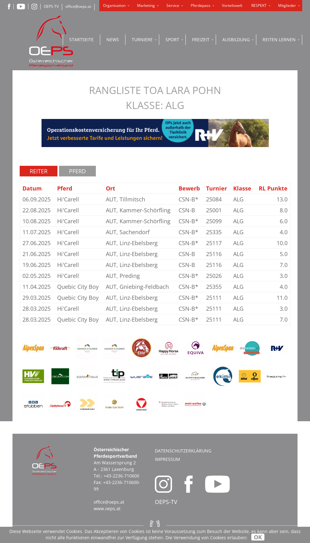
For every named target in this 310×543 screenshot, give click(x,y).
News (112, 39)
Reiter (38, 171)
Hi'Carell (68, 199)
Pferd (77, 171)
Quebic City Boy (78, 286)
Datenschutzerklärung (183, 451)
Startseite (81, 39)
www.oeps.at (107, 508)
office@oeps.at (78, 6)
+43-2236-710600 (121, 476)
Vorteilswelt (232, 5)
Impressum (167, 459)
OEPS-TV (51, 6)
